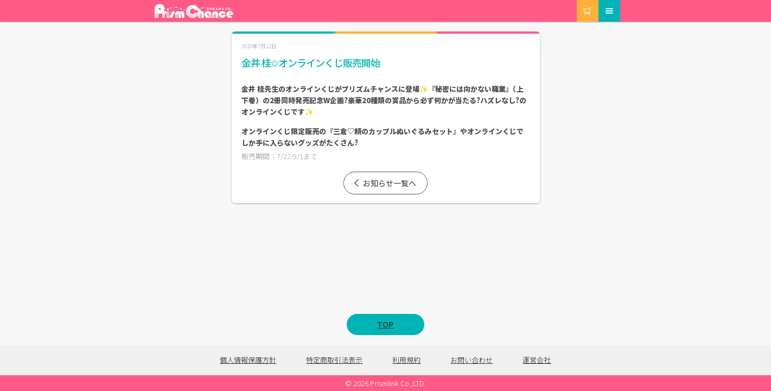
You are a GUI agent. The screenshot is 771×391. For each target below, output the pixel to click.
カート (577, 0)
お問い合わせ (471, 360)
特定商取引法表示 (334, 360)
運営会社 (537, 360)
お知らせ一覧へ (384, 183)
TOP (385, 324)
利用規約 (406, 360)
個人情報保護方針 (248, 360)
